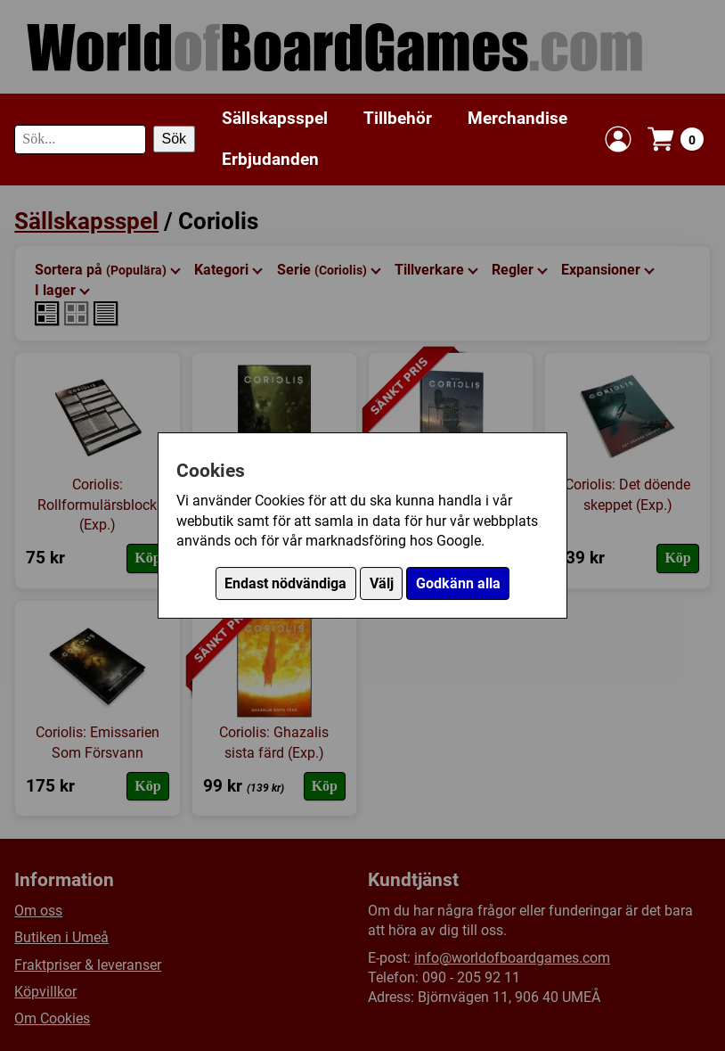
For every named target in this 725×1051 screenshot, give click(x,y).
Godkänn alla (458, 583)
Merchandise (517, 118)
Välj (382, 583)
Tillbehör (397, 118)
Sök (174, 138)
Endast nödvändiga (285, 583)
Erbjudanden (270, 159)
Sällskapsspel (275, 118)
